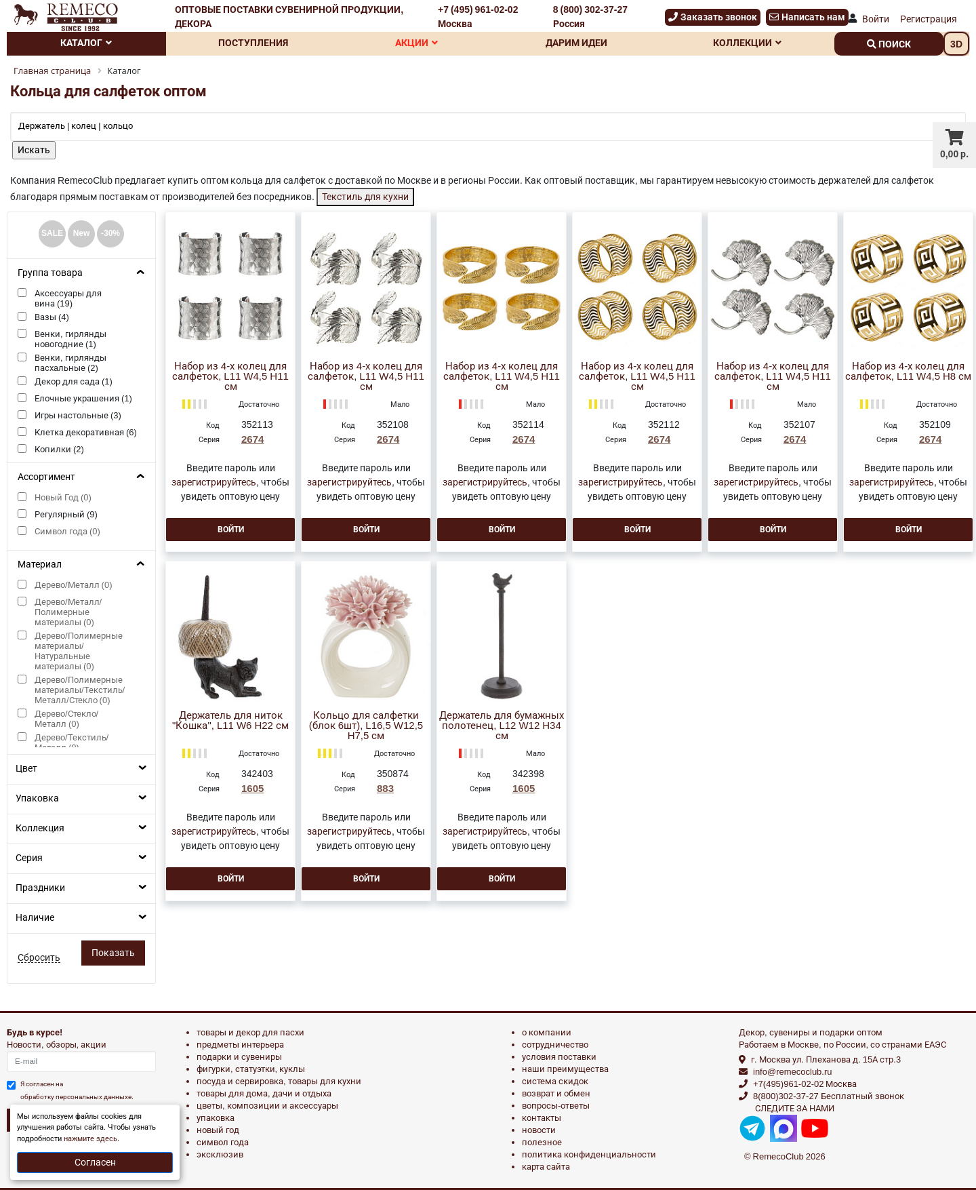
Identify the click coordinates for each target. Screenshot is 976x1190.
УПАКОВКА (216, 1118)
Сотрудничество (555, 1044)
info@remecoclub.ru (792, 1072)
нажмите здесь (90, 1138)
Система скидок (555, 1081)
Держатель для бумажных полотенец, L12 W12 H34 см (501, 726)
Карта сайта (546, 1167)
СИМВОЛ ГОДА (223, 1142)
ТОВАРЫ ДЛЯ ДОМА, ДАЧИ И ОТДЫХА (264, 1093)
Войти (875, 19)
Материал (40, 564)
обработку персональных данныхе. (77, 1096)
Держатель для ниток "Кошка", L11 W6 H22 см (230, 721)
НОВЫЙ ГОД (218, 1130)
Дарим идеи (576, 42)
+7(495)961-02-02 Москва (805, 1084)
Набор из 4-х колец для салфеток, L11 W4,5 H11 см (230, 376)
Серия (29, 857)
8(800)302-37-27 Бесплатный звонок (828, 1096)
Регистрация (928, 19)
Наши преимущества (565, 1069)
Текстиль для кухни (365, 196)
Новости (539, 1130)
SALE (52, 233)
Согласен (95, 1162)
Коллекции (747, 42)
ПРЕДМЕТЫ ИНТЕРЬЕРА (240, 1044)
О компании (546, 1032)
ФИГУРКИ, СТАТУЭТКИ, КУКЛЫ (251, 1069)
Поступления (253, 42)
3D (956, 44)
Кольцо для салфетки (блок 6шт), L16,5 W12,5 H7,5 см (366, 726)
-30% (110, 233)
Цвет (26, 768)
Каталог (86, 42)
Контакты (541, 1118)
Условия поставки (559, 1057)
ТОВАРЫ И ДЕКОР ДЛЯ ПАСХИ (250, 1032)
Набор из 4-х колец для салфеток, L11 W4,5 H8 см (908, 371)
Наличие (35, 917)
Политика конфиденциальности (589, 1154)
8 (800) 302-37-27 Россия (590, 16)
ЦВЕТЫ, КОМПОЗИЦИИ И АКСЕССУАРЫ (267, 1105)
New (81, 233)
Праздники (40, 887)
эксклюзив (220, 1154)
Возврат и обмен (556, 1093)
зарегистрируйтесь (213, 482)
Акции (416, 42)
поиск (889, 44)
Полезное (542, 1142)
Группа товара (50, 272)
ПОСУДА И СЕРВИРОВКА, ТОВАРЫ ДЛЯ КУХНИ (279, 1081)
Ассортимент (46, 476)
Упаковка (37, 798)
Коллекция (40, 827)
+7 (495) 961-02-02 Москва (478, 16)
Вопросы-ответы (556, 1105)
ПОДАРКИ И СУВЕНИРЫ (239, 1057)
